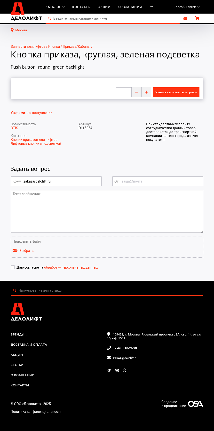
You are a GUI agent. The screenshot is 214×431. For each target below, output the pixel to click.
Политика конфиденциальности (36, 411)
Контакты (81, 7)
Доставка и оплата (29, 344)
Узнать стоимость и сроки (176, 92)
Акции (104, 7)
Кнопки (54, 46)
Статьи (17, 365)
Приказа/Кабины (76, 46)
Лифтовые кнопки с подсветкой (36, 143)
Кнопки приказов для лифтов (34, 139)
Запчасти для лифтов (28, 46)
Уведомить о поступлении (31, 112)
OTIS (14, 128)
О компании (130, 7)
